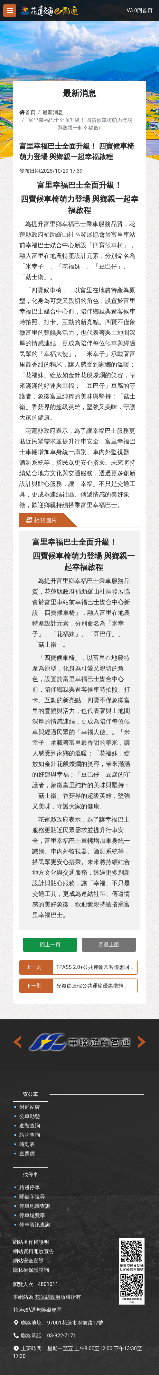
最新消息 (52, 112)
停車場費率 (32, 1215)
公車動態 (29, 1116)
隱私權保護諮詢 (31, 1270)
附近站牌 (29, 1107)
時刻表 (27, 1144)
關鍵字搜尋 (32, 1197)
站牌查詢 (29, 1135)
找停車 (30, 1174)
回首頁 (145, 10)
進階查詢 (29, 1126)
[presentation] (18, 1042)
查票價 (27, 1154)
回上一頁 (50, 945)
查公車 (30, 1094)
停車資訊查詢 (34, 1225)
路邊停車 (29, 1187)
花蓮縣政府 (48, 1297)
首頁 (27, 112)
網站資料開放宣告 (33, 1251)
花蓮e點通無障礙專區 (37, 1310)
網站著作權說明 (31, 1242)
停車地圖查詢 (34, 1206)
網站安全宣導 (28, 1261)
